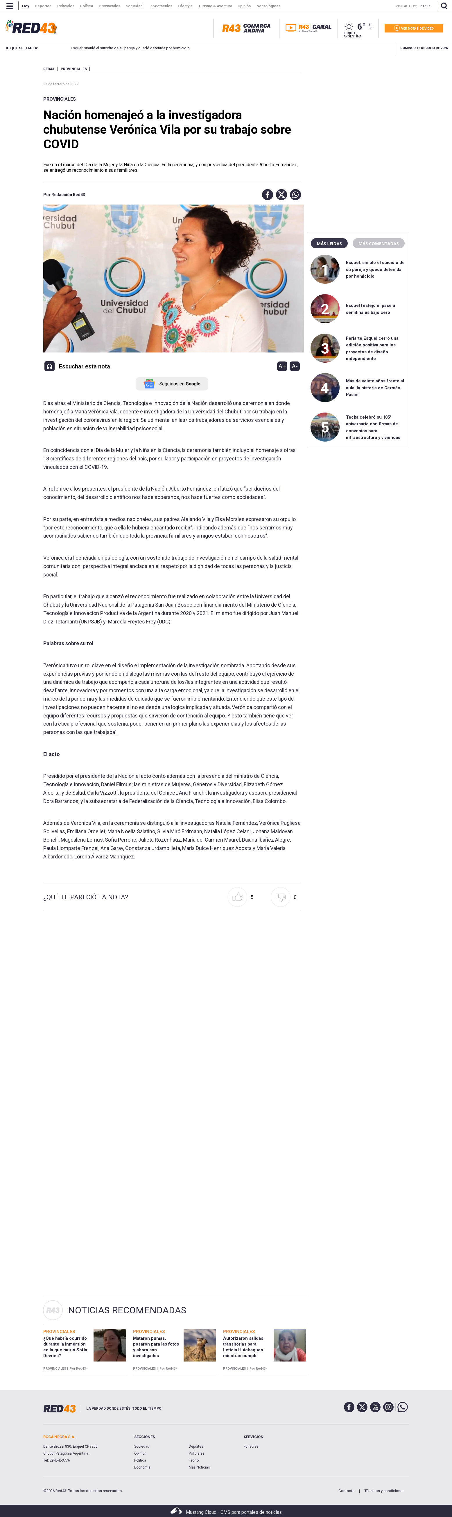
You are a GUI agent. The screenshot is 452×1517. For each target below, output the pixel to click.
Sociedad (141, 1446)
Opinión (140, 1453)
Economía (142, 1467)
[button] (266, 194)
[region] (357, 103)
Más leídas (329, 243)
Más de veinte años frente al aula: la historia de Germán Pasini (375, 387)
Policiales (197, 1453)
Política (140, 1460)
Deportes (196, 1446)
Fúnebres (251, 1446)
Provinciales (59, 99)
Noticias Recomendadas (127, 1310)
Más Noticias (199, 1467)
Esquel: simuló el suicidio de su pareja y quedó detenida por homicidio (118, 48)
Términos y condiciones (384, 1491)
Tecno (194, 1460)
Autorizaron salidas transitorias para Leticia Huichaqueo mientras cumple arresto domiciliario (243, 1350)
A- (295, 366)
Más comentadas (378, 243)
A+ (282, 366)
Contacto (346, 1491)
